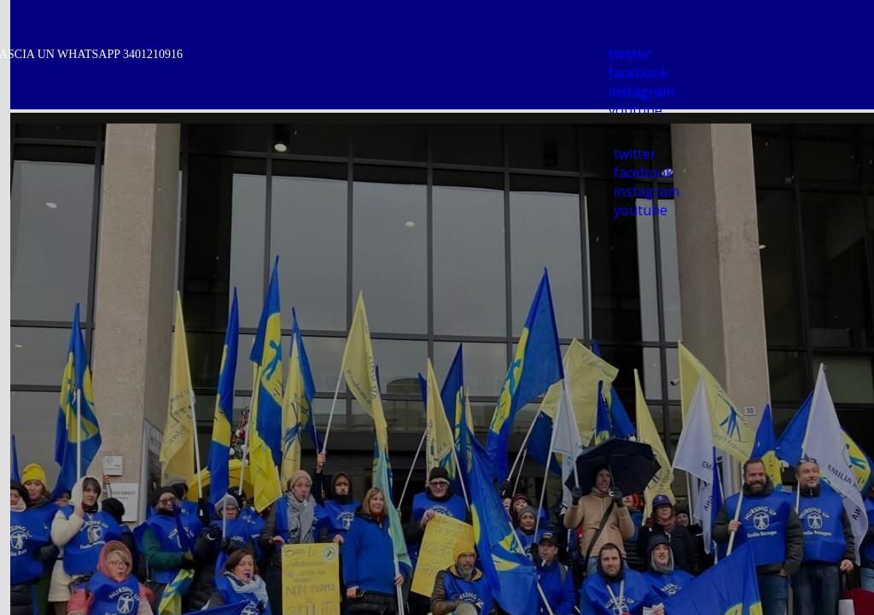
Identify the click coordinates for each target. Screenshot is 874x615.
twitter (630, 53)
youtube (635, 110)
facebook (638, 72)
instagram (641, 91)
